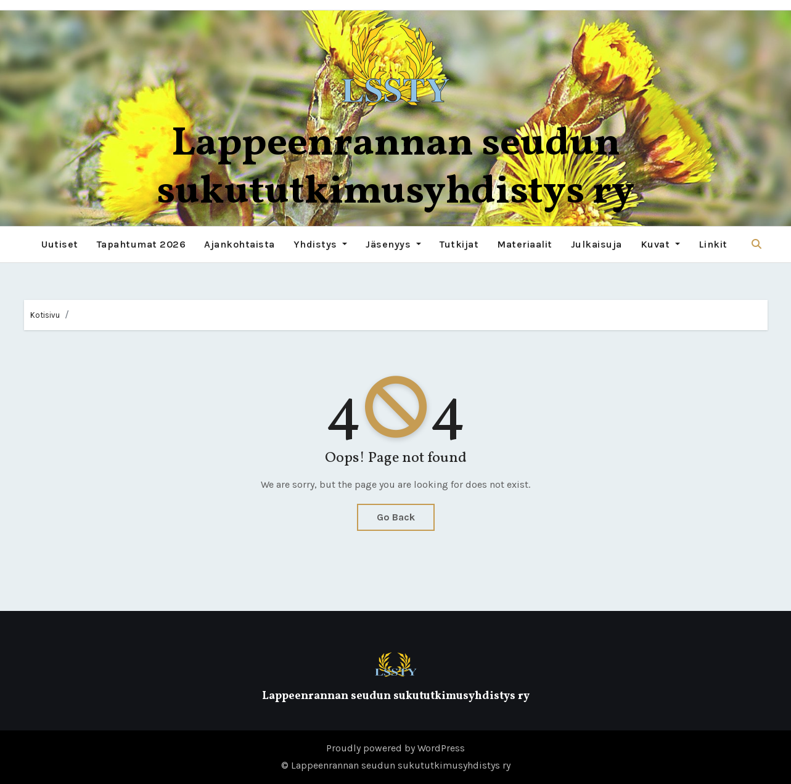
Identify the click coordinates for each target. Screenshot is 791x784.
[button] (756, 244)
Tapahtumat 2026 (141, 244)
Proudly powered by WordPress (395, 748)
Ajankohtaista (239, 244)
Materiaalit (524, 244)
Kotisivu (45, 315)
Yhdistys (320, 244)
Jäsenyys (393, 244)
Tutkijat (459, 244)
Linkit (713, 244)
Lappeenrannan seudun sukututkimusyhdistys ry (395, 168)
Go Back (396, 517)
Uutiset (59, 244)
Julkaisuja (596, 244)
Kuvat (660, 244)
